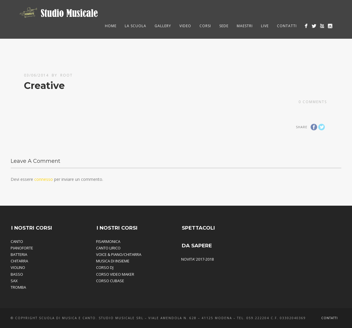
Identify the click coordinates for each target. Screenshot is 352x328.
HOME (110, 25)
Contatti (287, 25)
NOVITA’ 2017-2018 (197, 259)
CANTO (17, 241)
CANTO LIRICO (108, 248)
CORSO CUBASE (110, 280)
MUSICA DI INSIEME (112, 261)
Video (185, 25)
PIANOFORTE (22, 248)
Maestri (245, 25)
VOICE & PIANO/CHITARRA (118, 254)
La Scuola (135, 25)
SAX (14, 280)
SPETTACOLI (198, 228)
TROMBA (18, 287)
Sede (223, 25)
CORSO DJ (104, 267)
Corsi (205, 25)
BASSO (17, 274)
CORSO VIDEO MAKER (115, 274)
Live (265, 25)
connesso (43, 179)
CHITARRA (19, 261)
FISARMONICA (108, 241)
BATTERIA (19, 254)
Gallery (163, 25)
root (66, 75)
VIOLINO (18, 267)
